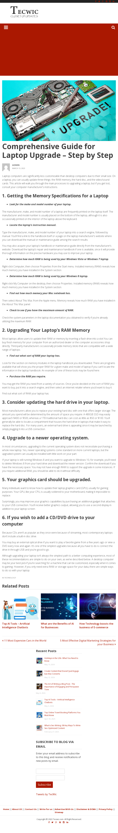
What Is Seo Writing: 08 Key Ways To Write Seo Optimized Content (62, 726)
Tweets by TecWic (46, 794)
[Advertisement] (59, 54)
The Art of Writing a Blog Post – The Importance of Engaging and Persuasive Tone (61, 687)
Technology (10, 578)
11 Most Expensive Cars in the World (24, 640)
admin (16, 165)
